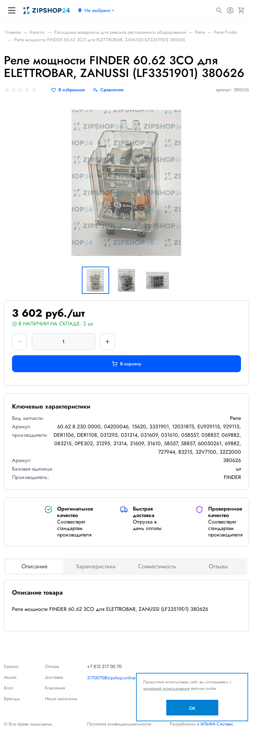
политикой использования (166, 688)
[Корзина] (241, 10)
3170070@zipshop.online (111, 677)
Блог (8, 688)
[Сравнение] (108, 90)
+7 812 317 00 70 (104, 666)
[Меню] (12, 10)
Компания (55, 688)
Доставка (54, 677)
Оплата (52, 666)
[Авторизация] (230, 10)
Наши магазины (61, 698)
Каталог (11, 666)
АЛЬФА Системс (216, 724)
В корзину (126, 363)
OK (192, 708)
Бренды (12, 698)
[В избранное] (68, 90)
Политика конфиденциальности (119, 724)
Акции (10, 677)
